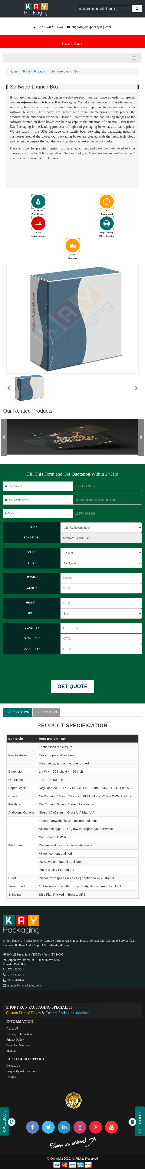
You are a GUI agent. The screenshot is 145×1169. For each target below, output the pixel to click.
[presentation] (28, 665)
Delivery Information (19, 1034)
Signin (78, 43)
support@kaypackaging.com (91, 27)
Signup (66, 43)
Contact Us (13, 1065)
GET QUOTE (72, 686)
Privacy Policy (15, 1039)
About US (12, 1028)
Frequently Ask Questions (21, 1071)
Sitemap (11, 1050)
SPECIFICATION (18, 712)
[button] (8, 388)
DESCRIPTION (46, 712)
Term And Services (17, 1045)
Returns (11, 1076)
